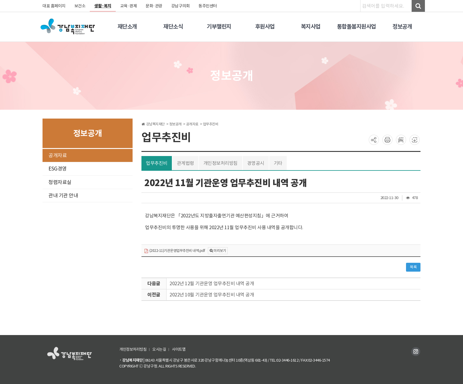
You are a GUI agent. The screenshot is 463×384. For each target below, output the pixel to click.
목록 (413, 267)
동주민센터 (207, 6)
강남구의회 (180, 6)
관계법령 (185, 163)
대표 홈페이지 (54, 6)
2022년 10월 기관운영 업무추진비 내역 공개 (211, 295)
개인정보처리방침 (220, 163)
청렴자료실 (59, 182)
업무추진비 (156, 163)
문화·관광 (154, 6)
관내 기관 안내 (63, 195)
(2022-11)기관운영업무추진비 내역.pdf (174, 250)
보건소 (80, 6)
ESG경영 (57, 168)
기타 (278, 163)
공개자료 (57, 155)
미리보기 (219, 250)
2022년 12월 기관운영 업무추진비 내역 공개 (211, 283)
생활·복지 (102, 6)
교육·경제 (128, 6)
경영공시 (255, 163)
